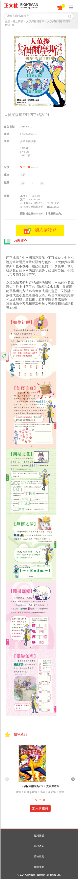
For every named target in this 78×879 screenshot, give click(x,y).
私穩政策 (39, 846)
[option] (40, 779)
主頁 (7, 21)
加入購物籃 (40, 808)
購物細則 (39, 856)
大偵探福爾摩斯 (35, 21)
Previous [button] (7, 779)
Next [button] (73, 779)
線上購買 (18, 21)
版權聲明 (39, 835)
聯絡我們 (39, 867)
